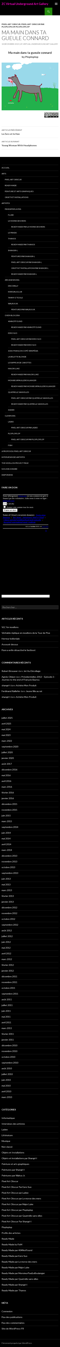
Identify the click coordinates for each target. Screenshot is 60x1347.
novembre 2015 (9, 809)
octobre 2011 (8, 988)
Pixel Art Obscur (11, 24)
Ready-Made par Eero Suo (23, 345)
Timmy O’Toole (15, 297)
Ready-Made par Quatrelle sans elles (29, 404)
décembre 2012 (9, 907)
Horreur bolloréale (11, 638)
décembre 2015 (9, 804)
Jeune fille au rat (34, 691)
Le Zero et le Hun (30, 131)
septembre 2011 (10, 993)
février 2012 (8, 965)
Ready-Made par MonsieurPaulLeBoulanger (33, 386)
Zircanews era (12, 280)
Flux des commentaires (13, 1322)
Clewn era (10, 416)
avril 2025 (6, 723)
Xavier (11, 410)
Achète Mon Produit (26, 685)
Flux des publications (12, 1317)
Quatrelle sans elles (18, 392)
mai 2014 (6, 838)
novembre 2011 (9, 982)
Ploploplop (23, 27)
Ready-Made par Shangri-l (24, 274)
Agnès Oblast (9, 676)
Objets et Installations (16, 197)
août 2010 (7, 1068)
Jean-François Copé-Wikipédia (23, 351)
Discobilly (13, 286)
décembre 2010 (9, 1045)
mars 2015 (7, 821)
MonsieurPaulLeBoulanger (22, 380)
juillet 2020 (7, 752)
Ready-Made (11, 185)
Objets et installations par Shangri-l (29, 268)
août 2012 (7, 930)
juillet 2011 (7, 1005)
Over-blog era (12, 315)
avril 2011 (6, 1022)
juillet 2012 (7, 936)
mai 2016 (6, 775)
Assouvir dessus (10, 644)
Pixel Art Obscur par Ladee (24, 427)
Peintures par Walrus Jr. (23, 309)
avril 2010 (6, 1091)
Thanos (12, 238)
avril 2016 (6, 781)
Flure (11, 215)
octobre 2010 (8, 1057)
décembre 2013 (9, 855)
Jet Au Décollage (32, 671)
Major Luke (14, 368)
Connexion (7, 1311)
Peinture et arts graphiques (19, 191)
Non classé (7, 1146)
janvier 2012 (8, 970)
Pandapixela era (13, 209)
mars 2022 (7, 740)
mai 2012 (6, 947)
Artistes (6, 203)
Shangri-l (13, 250)
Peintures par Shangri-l (23, 256)
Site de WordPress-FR (13, 1328)
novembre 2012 (9, 913)
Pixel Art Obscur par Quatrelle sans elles (32, 398)
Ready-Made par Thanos (23, 244)
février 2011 (8, 1034)
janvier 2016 (8, 798)
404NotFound (15, 321)
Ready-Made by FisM (12, 1244)
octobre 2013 (8, 867)
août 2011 (7, 999)
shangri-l (6, 685)
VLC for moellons (10, 627)
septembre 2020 (10, 746)
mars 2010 (7, 1097)
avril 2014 (6, 844)
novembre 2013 (9, 861)
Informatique (8, 1118)
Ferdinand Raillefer (11, 691)
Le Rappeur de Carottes (19, 362)
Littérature (7, 1135)
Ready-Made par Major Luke (25, 374)
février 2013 (8, 896)
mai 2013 (6, 884)
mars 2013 (7, 890)
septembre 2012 (10, 924)
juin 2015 (6, 815)
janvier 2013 (8, 901)
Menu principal (56, 4)
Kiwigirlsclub (15, 292)
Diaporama (7, 475)
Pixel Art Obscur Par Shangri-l (26, 262)
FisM (10, 445)
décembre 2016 (9, 769)
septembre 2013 (10, 873)
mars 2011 (7, 1028)
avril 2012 (6, 953)
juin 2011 (6, 1011)
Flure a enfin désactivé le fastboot (19, 650)
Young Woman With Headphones (30, 143)
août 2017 (7, 763)
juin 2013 (6, 878)
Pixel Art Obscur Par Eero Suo (26, 339)
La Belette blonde (17, 357)
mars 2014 (7, 850)
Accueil (5, 167)
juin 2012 (6, 942)
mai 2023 (6, 735)
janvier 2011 (8, 1039)
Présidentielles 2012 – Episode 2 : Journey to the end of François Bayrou (28, 678)
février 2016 (8, 792)
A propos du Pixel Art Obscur (16, 451)
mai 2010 (6, 1085)
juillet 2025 (7, 717)
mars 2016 (7, 786)
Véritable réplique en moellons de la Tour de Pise (26, 633)
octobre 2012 (8, 919)
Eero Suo (12, 333)
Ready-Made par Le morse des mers (28, 227)
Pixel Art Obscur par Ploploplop (27, 439)
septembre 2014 (10, 827)
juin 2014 (6, 832)
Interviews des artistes (13, 457)
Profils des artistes (11, 1233)
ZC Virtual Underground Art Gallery (25, 4)
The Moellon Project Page (15, 463)
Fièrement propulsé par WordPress (17, 1343)
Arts (4, 173)
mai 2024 (6, 729)
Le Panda (12, 232)
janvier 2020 (8, 758)
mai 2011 (6, 1016)
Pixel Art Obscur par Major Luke (17, 1204)
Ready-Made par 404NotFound (26, 327)
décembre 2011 (9, 976)
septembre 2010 (10, 1062)
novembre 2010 (9, 1051)
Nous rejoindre (9, 469)
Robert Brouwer (10, 671)
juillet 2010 (7, 1074)
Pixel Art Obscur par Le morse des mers (21, 1198)
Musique (6, 1141)
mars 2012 (7, 959)
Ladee (11, 421)
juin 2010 (6, 1079)
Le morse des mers (17, 221)
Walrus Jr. (13, 303)
